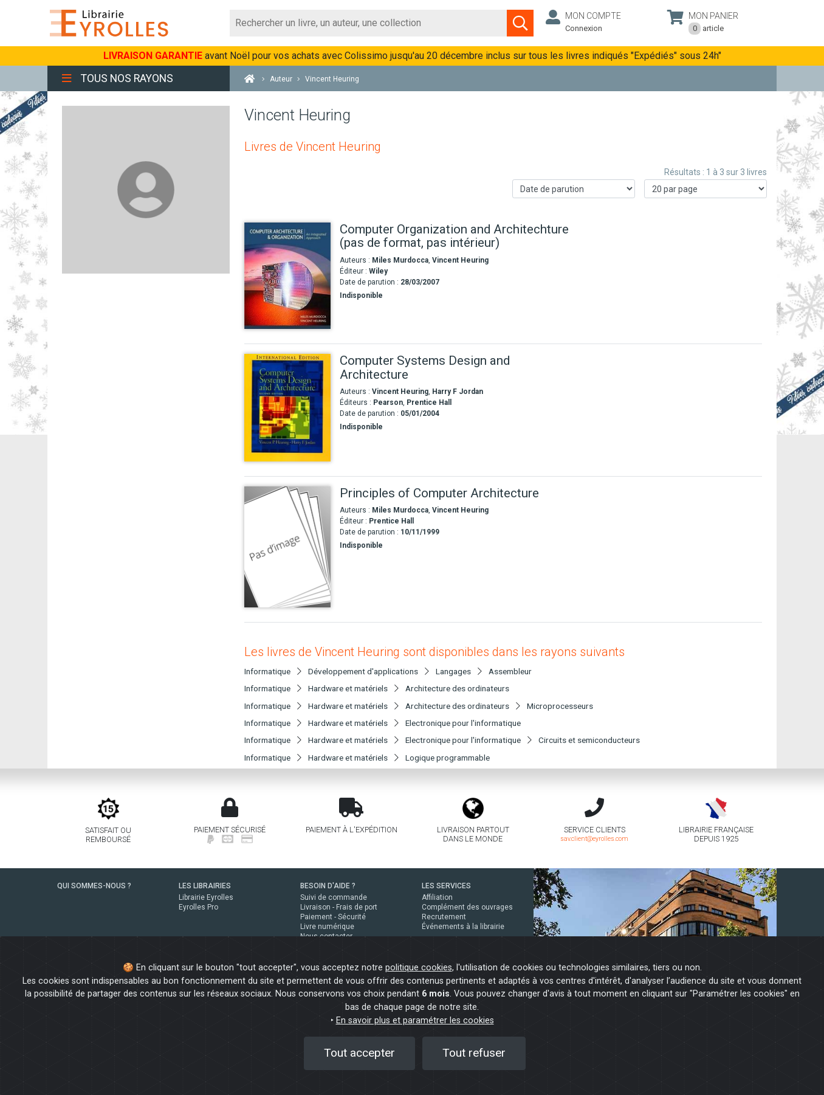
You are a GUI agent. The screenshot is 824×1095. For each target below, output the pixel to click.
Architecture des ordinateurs (457, 688)
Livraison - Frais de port (338, 907)
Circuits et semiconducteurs (589, 740)
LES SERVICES (446, 886)
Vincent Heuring (460, 260)
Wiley (378, 271)
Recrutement (444, 917)
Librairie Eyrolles (206, 897)
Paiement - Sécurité (333, 917)
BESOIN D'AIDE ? (327, 886)
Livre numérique (327, 926)
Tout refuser (474, 1053)
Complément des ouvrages (467, 907)
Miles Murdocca (400, 260)
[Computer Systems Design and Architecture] (287, 407)
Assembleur (510, 671)
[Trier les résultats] (573, 188)
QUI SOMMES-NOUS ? (94, 886)
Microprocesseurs (560, 706)
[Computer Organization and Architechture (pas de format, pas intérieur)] (287, 276)
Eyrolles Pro (198, 907)
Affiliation (437, 897)
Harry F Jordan (457, 391)
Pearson (388, 402)
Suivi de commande (333, 897)
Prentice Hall (429, 402)
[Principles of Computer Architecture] (287, 546)
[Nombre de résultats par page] (705, 188)
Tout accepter (359, 1053)
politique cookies (418, 967)
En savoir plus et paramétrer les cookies (415, 1020)
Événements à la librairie (463, 926)
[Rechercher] (368, 23)
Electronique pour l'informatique (463, 723)
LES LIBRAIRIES (205, 886)
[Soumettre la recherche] (520, 23)
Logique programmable (447, 757)
